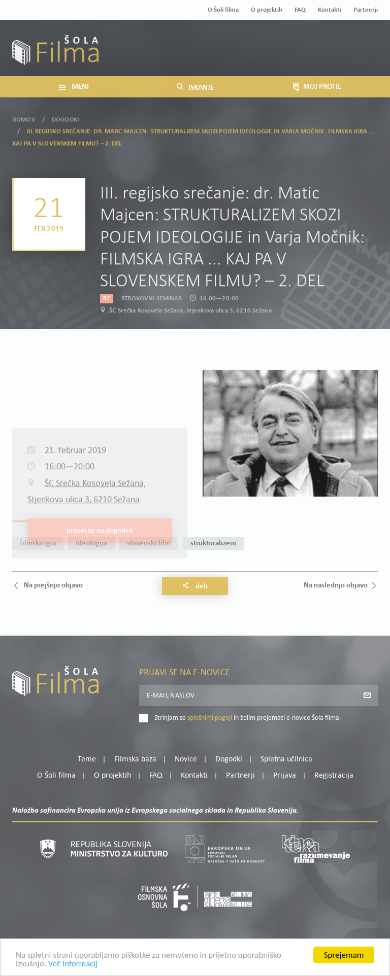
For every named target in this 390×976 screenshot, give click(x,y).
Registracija (360, 54)
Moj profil (325, 42)
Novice (186, 759)
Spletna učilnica (286, 759)
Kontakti (329, 10)
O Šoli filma (223, 10)
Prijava (314, 54)
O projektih (266, 10)
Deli (195, 586)
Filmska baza (135, 759)
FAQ (300, 10)
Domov (24, 114)
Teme (87, 759)
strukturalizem (213, 543)
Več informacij (73, 967)
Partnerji (365, 10)
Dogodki (65, 114)
